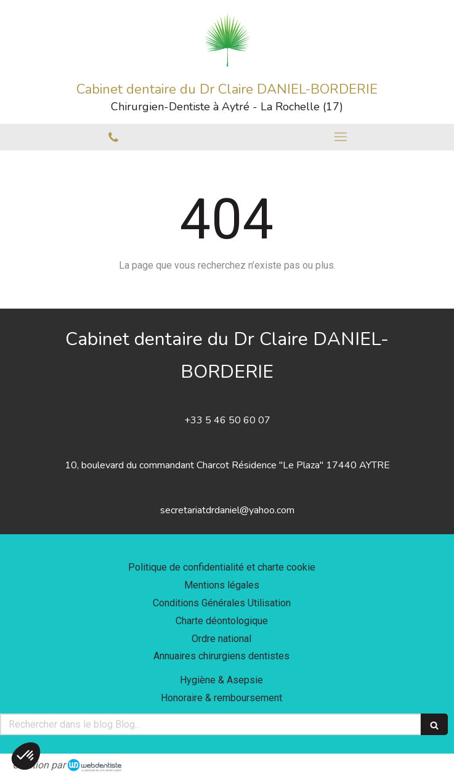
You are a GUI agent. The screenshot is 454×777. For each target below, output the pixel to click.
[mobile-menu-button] (341, 136)
